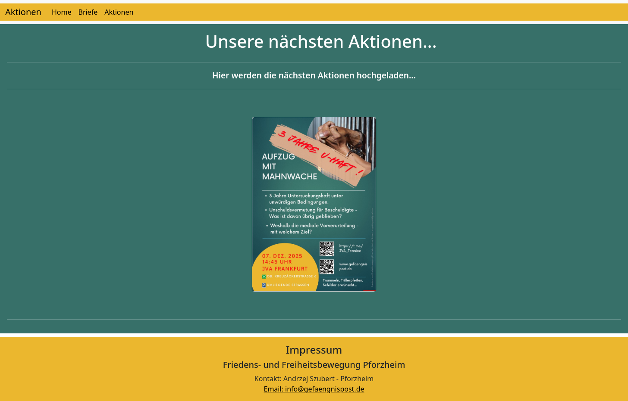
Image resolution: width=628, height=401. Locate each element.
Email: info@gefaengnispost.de (314, 389)
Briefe (87, 12)
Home (62, 12)
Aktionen (23, 12)
